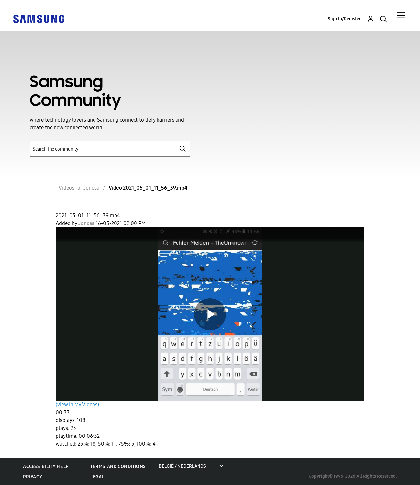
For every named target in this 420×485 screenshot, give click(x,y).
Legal (97, 477)
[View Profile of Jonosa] (86, 223)
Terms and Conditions (118, 466)
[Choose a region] (191, 466)
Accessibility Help (46, 466)
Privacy (32, 477)
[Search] (110, 149)
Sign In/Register (344, 19)
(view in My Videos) (77, 404)
